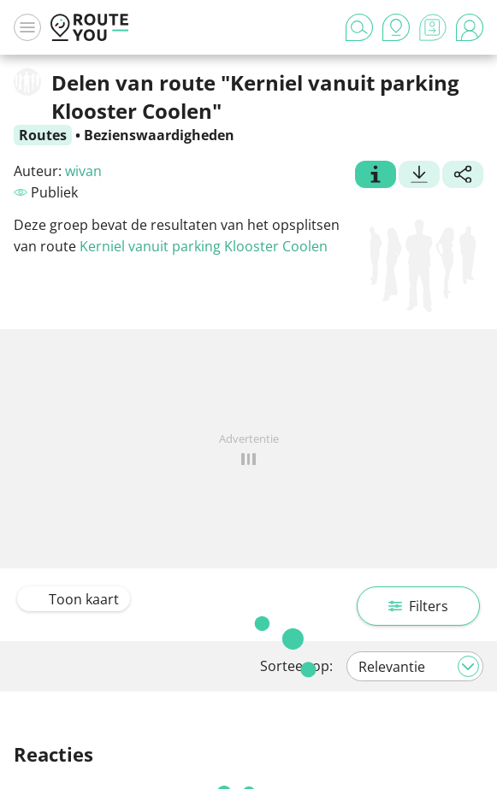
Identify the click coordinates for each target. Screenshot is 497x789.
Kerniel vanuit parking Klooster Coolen (204, 246)
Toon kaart (73, 599)
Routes (43, 135)
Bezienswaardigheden (159, 135)
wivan (83, 171)
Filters (418, 606)
